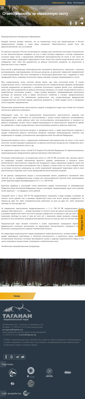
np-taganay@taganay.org (12, 329)
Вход (69, 3)
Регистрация (78, 3)
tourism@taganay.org (27, 334)
